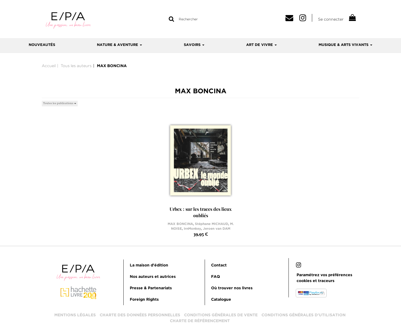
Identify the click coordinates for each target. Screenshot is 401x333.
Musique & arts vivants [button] (345, 44)
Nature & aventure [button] (119, 44)
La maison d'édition (149, 265)
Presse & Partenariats (151, 288)
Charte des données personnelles (140, 315)
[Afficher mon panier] (352, 18)
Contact (219, 265)
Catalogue (221, 299)
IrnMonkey (192, 228)
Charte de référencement (200, 321)
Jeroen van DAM (216, 228)
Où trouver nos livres (232, 288)
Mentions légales (75, 315)
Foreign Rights (144, 299)
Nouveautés (42, 44)
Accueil (49, 65)
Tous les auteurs (76, 65)
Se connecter (331, 19)
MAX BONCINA (180, 224)
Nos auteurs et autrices (153, 276)
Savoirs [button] (194, 44)
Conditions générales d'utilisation (303, 315)
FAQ (215, 276)
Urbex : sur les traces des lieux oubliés (201, 212)
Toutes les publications (59, 103)
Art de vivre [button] (261, 44)
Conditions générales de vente (221, 315)
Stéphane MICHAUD (211, 224)
